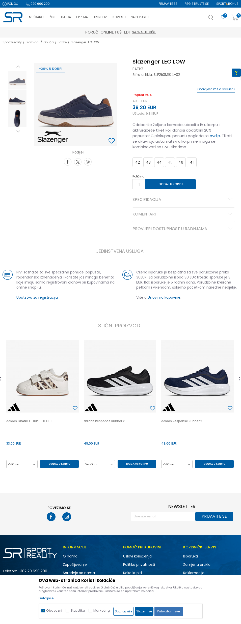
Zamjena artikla (196, 564)
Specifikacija (183, 199)
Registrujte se (197, 4)
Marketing (101, 610)
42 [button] (137, 162)
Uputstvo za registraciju (37, 297)
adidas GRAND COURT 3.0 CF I (28, 421)
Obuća (48, 42)
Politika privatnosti (139, 564)
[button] (216, 19)
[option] (17, 80)
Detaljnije (46, 598)
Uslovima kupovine (164, 297)
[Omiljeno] (223, 17)
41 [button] (192, 162)
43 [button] (148, 162)
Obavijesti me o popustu (216, 89)
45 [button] (170, 162)
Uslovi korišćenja (137, 556)
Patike (62, 42)
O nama (70, 556)
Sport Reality (12, 42)
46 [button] (180, 162)
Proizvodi (32, 42)
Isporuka (190, 556)
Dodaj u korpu (171, 184)
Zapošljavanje (75, 564)
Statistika (77, 610)
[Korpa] (234, 17)
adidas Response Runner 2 (104, 421)
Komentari (183, 214)
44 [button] (159, 162)
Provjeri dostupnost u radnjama (183, 229)
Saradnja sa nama (79, 572)
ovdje (215, 135)
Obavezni (54, 610)
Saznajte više (144, 32)
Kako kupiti (132, 572)
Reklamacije (193, 572)
